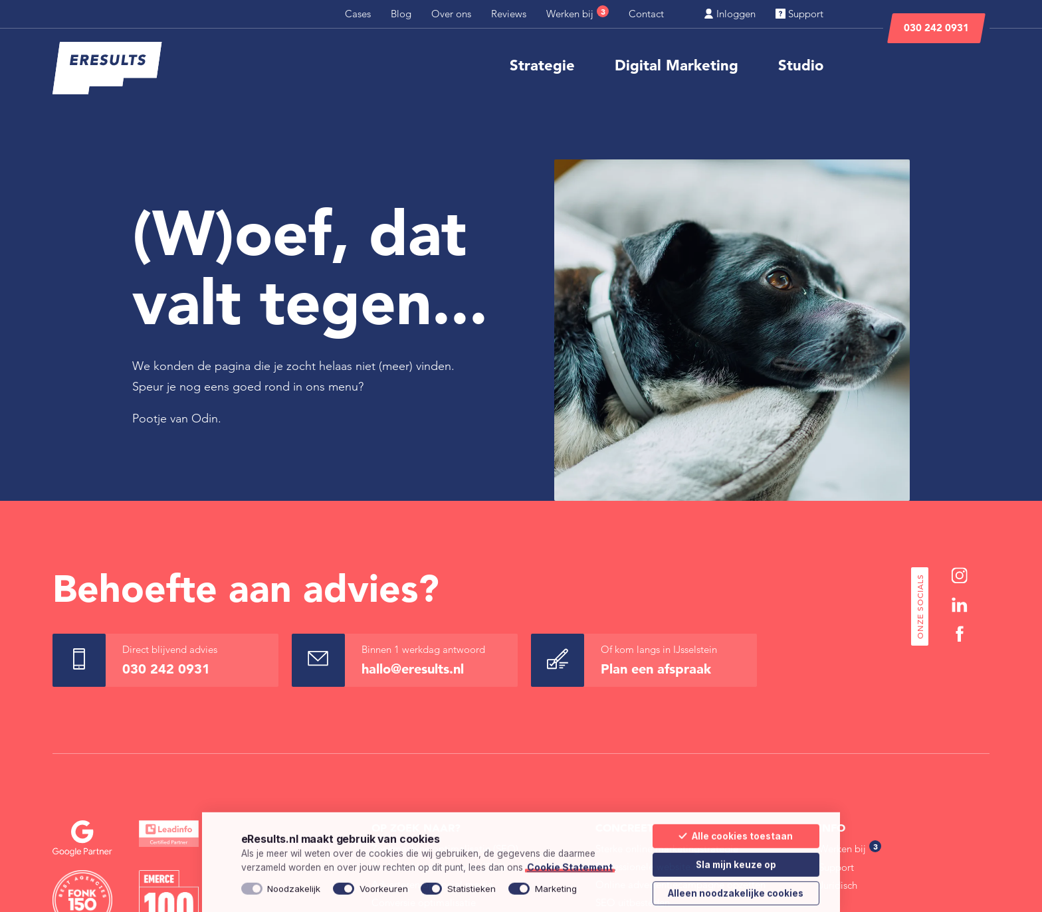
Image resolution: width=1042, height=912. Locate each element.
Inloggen (730, 13)
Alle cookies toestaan (735, 831)
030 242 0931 (936, 27)
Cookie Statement (570, 862)
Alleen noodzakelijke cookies (735, 888)
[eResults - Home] (107, 68)
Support (799, 13)
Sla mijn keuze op (736, 859)
